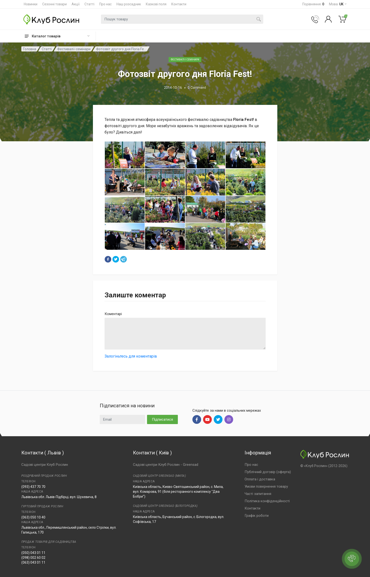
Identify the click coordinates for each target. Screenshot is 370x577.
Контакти (178, 4)
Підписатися (162, 419)
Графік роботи (257, 515)
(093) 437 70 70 (33, 487)
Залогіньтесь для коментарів (131, 356)
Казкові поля (156, 4)
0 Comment (197, 88)
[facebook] (108, 259)
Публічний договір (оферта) (268, 472)
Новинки (30, 4)
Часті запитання (258, 494)
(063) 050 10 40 (33, 517)
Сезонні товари (54, 4)
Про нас (105, 4)
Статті (89, 4)
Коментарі (113, 314)
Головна (29, 49)
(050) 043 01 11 (33, 553)
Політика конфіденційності (267, 501)
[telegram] (123, 259)
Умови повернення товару (266, 486)
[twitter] (115, 259)
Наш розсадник (128, 4)
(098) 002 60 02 (33, 558)
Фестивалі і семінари (73, 49)
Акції (76, 4)
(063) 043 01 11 (33, 562)
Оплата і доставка (260, 479)
